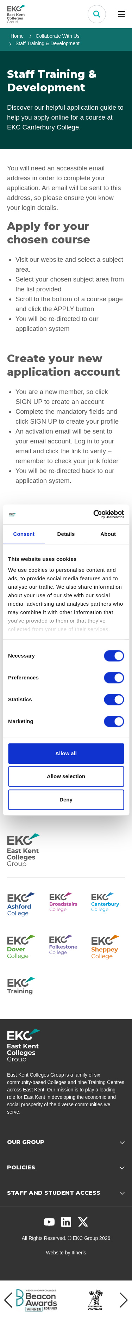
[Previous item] (8, 1300)
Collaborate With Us (58, 36)
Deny (66, 800)
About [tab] (108, 534)
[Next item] (123, 1300)
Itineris (78, 1252)
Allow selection (66, 776)
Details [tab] (66, 534)
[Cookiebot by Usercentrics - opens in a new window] (94, 514)
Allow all (66, 753)
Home (17, 36)
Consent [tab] (23, 534)
